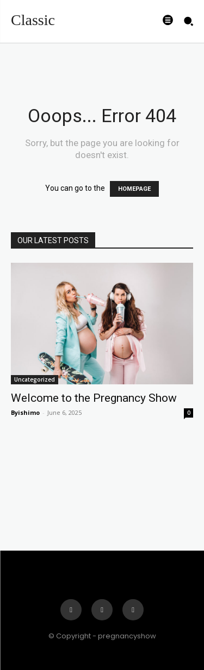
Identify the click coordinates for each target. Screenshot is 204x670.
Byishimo (25, 412)
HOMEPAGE (134, 188)
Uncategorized (34, 379)
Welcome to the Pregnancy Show (94, 398)
